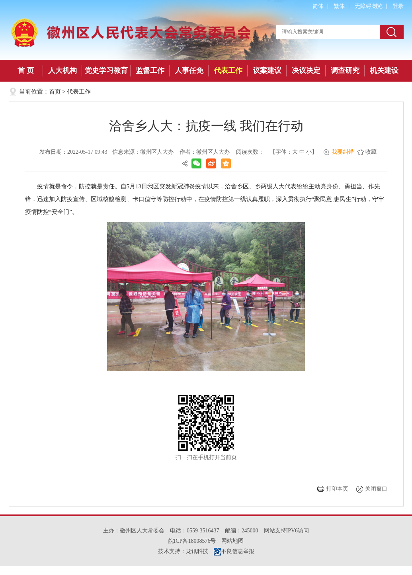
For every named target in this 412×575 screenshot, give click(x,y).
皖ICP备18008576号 (192, 541)
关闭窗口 (376, 489)
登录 (398, 6)
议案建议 (267, 70)
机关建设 (384, 70)
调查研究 (345, 70)
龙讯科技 (197, 551)
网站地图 (232, 541)
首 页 (26, 70)
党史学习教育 (106, 70)
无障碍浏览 (369, 6)
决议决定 (306, 70)
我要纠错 (343, 152)
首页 (55, 91)
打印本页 (337, 489)
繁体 (339, 6)
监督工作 (150, 70)
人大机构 (62, 70)
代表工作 (228, 70)
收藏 (371, 152)
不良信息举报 (234, 551)
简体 (318, 6)
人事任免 (189, 70)
